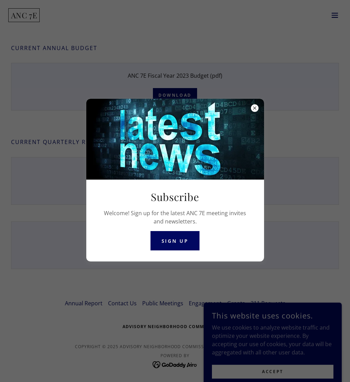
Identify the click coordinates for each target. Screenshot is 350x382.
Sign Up (175, 241)
